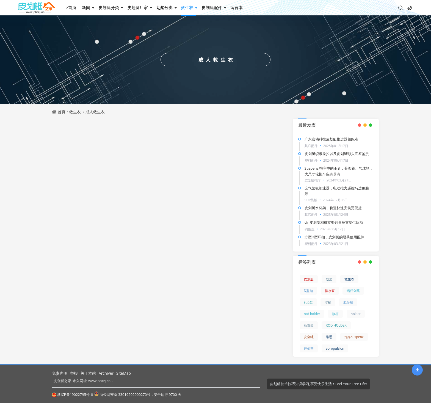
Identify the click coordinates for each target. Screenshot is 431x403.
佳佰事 (309, 348)
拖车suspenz (354, 337)
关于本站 (88, 373)
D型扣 (308, 290)
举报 (74, 373)
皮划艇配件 (211, 7)
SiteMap (123, 373)
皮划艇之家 (62, 380)
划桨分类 (164, 7)
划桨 (329, 279)
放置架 (309, 325)
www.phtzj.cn (99, 380)
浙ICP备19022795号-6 (72, 394)
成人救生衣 (95, 111)
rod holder (312, 313)
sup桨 (308, 302)
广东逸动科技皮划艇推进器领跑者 (331, 139)
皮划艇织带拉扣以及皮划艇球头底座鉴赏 (337, 153)
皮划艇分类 (108, 7)
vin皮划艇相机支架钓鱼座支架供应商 (334, 222)
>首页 (71, 7)
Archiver (106, 373)
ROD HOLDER (336, 325)
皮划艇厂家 (137, 7)
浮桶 (328, 302)
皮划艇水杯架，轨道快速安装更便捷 (333, 207)
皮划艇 (309, 279)
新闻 (86, 7)
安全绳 (309, 337)
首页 (61, 111)
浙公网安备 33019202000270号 (122, 394)
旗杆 (335, 313)
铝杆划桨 (353, 290)
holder (356, 313)
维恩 (329, 337)
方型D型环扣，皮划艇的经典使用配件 (334, 236)
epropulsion (335, 348)
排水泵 (330, 290)
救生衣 (187, 7)
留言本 (236, 7)
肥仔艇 (348, 302)
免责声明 (59, 373)
